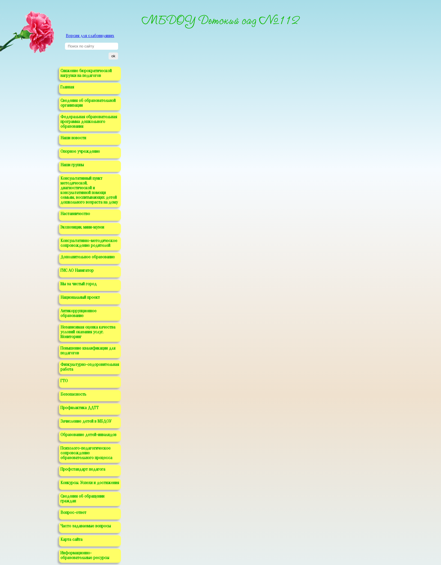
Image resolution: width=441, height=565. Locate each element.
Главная (67, 87)
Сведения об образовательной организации (88, 103)
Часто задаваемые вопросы (85, 526)
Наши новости (73, 138)
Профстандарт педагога (82, 469)
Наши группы (72, 165)
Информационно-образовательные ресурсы (84, 555)
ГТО (64, 381)
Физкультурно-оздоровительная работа (89, 367)
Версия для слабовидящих (90, 36)
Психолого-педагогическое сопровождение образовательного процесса (86, 453)
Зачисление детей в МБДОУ (85, 421)
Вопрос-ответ (73, 513)
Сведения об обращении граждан (82, 499)
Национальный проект (80, 298)
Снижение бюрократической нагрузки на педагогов (86, 73)
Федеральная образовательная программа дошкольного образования (88, 122)
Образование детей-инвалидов (88, 435)
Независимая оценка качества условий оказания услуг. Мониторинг (87, 332)
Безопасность (73, 395)
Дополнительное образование (87, 257)
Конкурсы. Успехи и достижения (89, 483)
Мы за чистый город (78, 284)
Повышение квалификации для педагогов (87, 351)
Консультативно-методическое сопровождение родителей (88, 243)
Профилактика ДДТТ (79, 408)
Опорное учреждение (80, 152)
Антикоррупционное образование (78, 313)
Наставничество (75, 214)
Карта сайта (71, 540)
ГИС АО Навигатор (77, 271)
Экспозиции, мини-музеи (82, 227)
